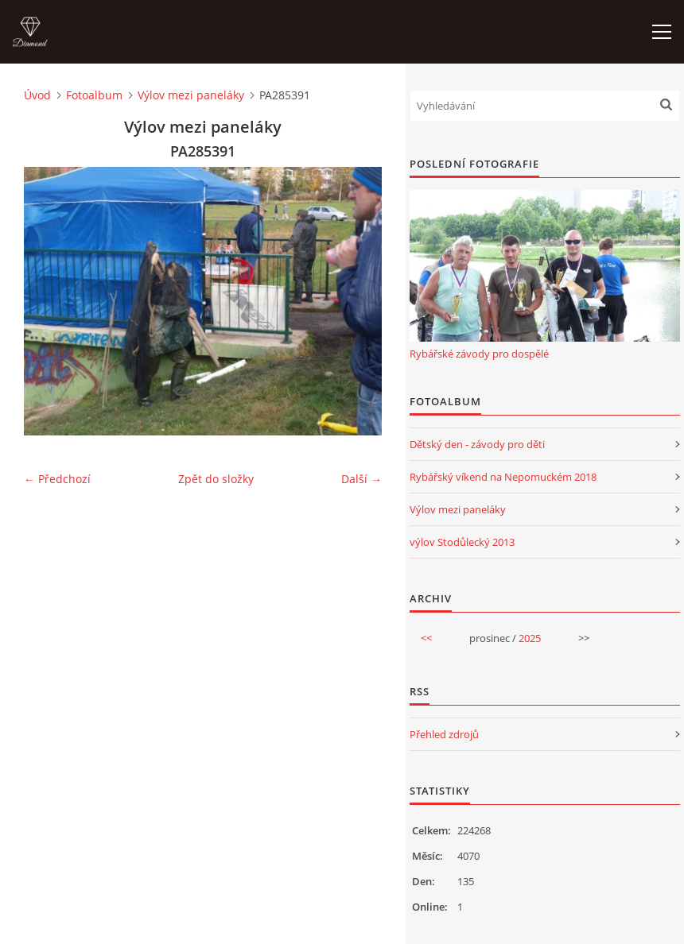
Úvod (37, 95)
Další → (361, 478)
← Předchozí (57, 478)
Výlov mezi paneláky (191, 95)
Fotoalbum (94, 95)
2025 (530, 638)
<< (426, 638)
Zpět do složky (216, 478)
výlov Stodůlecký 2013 (462, 542)
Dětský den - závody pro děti (477, 444)
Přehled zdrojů (444, 734)
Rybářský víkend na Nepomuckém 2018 (503, 477)
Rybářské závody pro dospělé (479, 353)
